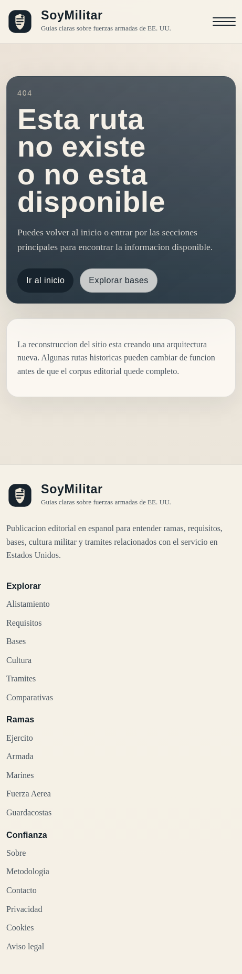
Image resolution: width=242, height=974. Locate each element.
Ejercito (19, 737)
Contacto (21, 890)
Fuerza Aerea (28, 793)
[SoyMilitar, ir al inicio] (88, 21)
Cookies (20, 927)
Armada (20, 756)
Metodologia (27, 871)
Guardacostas (28, 812)
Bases (16, 641)
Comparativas (29, 697)
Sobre (16, 852)
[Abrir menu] (224, 21)
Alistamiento (28, 603)
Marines (20, 775)
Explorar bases (118, 280)
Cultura (18, 660)
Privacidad (24, 909)
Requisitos (24, 622)
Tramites (21, 678)
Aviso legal (25, 946)
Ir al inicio (45, 280)
